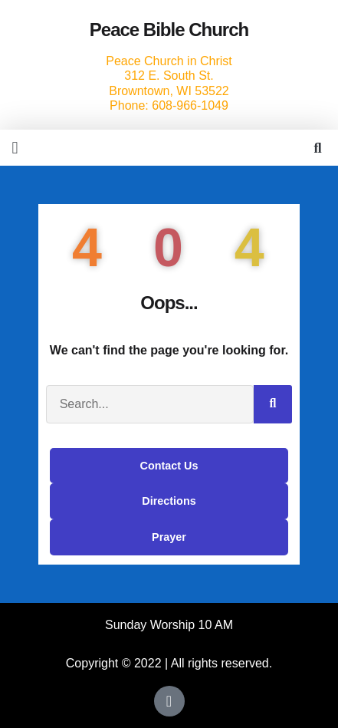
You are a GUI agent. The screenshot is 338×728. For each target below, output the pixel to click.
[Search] (273, 404)
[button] (15, 147)
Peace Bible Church (169, 29)
